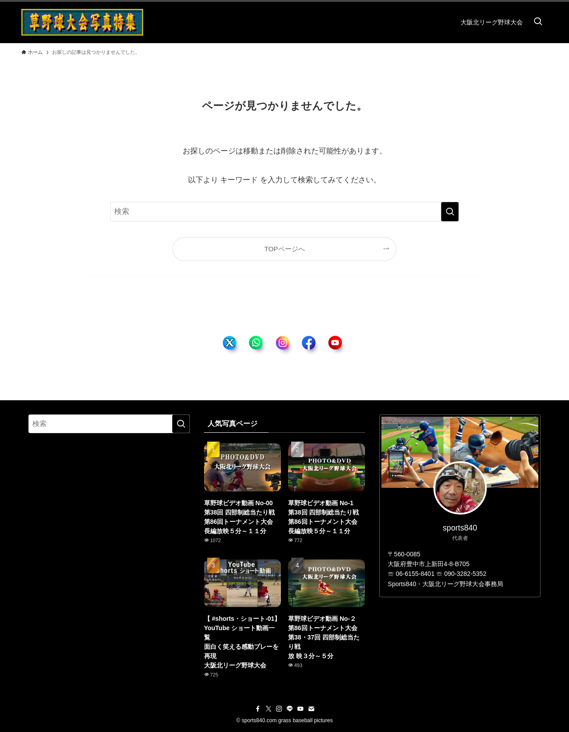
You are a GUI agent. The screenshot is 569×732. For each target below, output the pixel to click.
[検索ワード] (284, 211)
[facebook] (258, 709)
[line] (290, 709)
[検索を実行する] (450, 211)
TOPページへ (284, 249)
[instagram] (279, 709)
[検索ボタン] (538, 22)
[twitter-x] (268, 709)
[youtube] (301, 709)
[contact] (311, 709)
